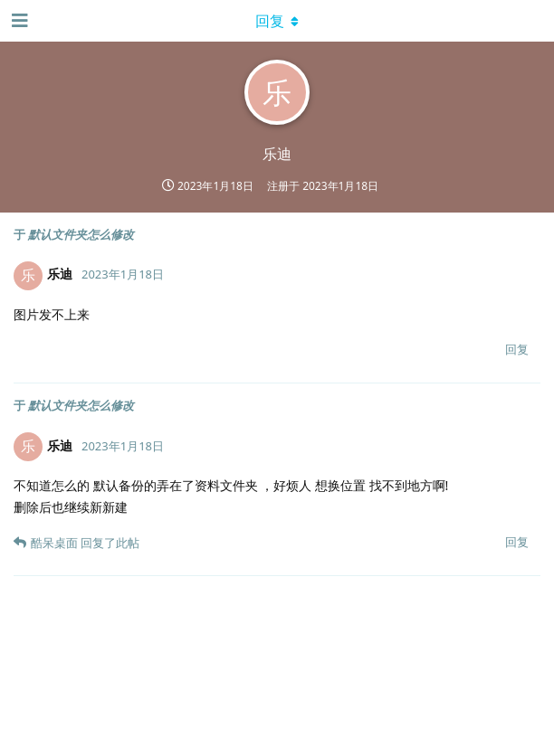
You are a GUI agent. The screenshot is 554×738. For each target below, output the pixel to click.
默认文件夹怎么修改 (81, 234)
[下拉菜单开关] (277, 21)
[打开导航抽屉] (18, 21)
